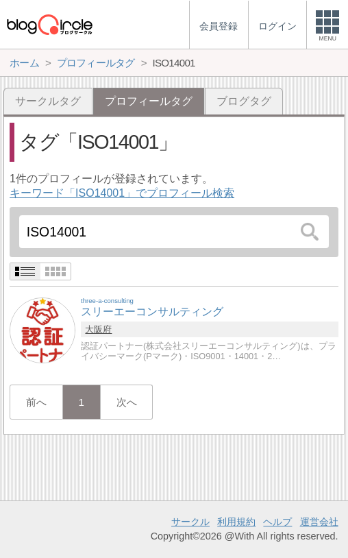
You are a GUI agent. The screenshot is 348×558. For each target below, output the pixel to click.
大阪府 (98, 329)
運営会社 (319, 521)
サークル (190, 521)
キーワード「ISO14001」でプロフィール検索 (122, 193)
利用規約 (236, 521)
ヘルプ (277, 521)
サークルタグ (48, 101)
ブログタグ (243, 101)
